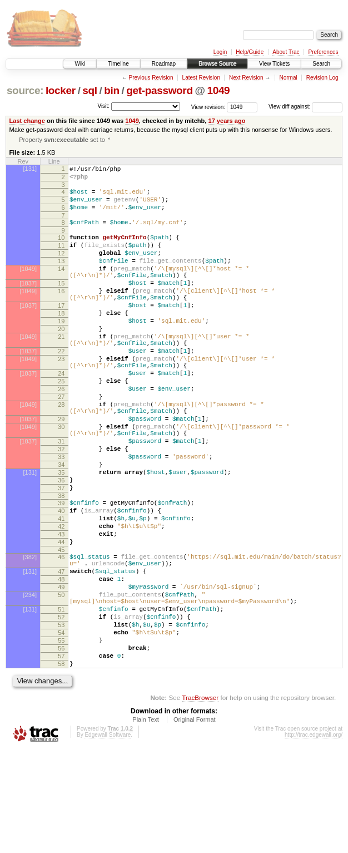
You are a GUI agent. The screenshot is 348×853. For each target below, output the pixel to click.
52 (61, 708)
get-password (159, 90)
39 (61, 571)
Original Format (194, 822)
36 (61, 544)
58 (61, 765)
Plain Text (145, 822)
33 (61, 516)
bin (111, 90)
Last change (27, 120)
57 (61, 755)
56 (61, 746)
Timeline (118, 64)
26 (61, 433)
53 (61, 717)
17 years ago (226, 120)
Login (220, 52)
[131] (30, 169)
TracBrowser (200, 800)
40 (61, 580)
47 (61, 652)
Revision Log (322, 78)
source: (25, 90)
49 (61, 671)
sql (89, 90)
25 (61, 424)
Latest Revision (201, 78)
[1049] (28, 286)
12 (61, 267)
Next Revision (246, 78)
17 (61, 331)
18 (61, 341)
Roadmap (164, 64)
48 (61, 662)
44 (61, 618)
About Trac (285, 52)
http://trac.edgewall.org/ (313, 838)
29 (61, 470)
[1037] (28, 304)
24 (61, 414)
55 (61, 736)
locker (61, 90)
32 (61, 507)
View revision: (208, 106)
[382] (30, 635)
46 (61, 635)
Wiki (79, 64)
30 (61, 479)
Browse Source (217, 64)
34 (61, 525)
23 (61, 396)
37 (61, 554)
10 (61, 248)
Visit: (103, 106)
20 (61, 360)
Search (321, 64)
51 (61, 699)
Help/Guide (250, 52)
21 (61, 369)
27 (61, 443)
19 (61, 350)
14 (61, 286)
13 (61, 277)
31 (61, 497)
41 (61, 589)
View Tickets (274, 64)
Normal (288, 78)
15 (61, 304)
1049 (218, 90)
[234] (30, 681)
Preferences (324, 52)
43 (61, 608)
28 (61, 452)
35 (61, 535)
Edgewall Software (107, 838)
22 (61, 387)
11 (61, 258)
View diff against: (305, 106)
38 (61, 563)
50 (61, 681)
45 (61, 627)
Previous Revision (151, 78)
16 (61, 313)
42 (61, 599)
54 (61, 727)
